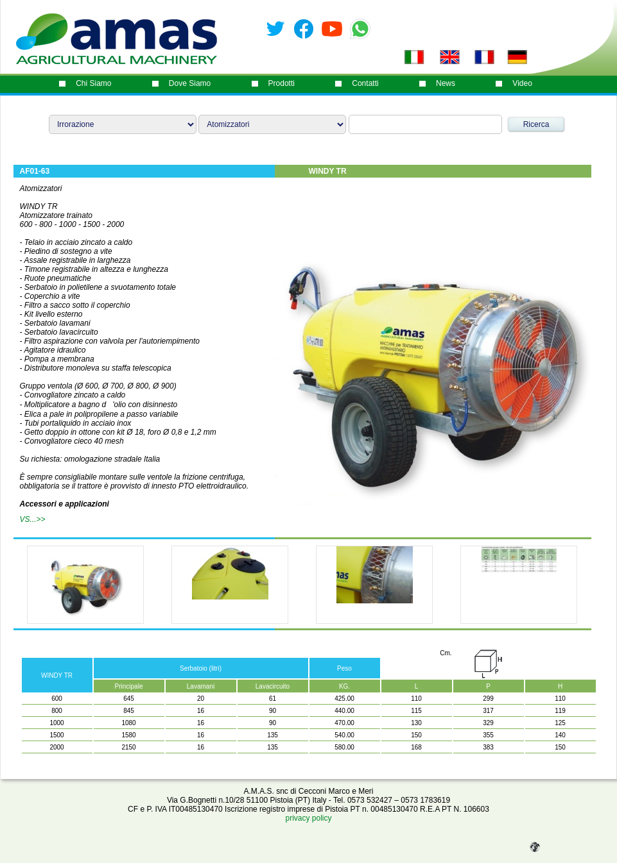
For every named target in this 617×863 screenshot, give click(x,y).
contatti (365, 83)
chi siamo (93, 83)
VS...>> (33, 519)
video (522, 83)
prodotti (281, 83)
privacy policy (308, 818)
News (445, 83)
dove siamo (190, 83)
